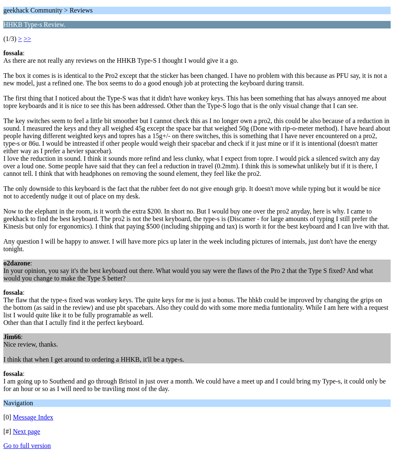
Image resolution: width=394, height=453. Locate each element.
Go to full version (27, 445)
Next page (26, 431)
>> (27, 38)
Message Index (33, 417)
